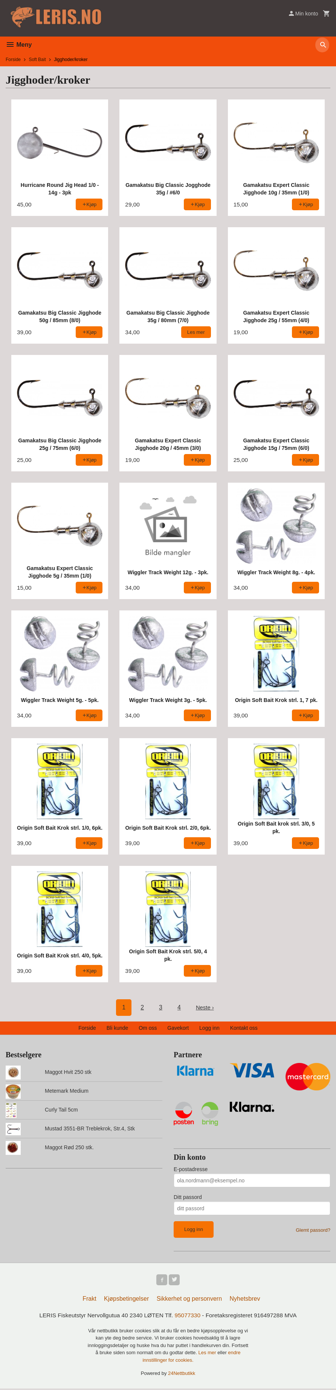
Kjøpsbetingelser (126, 1300)
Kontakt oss (244, 1028)
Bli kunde (117, 1028)
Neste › (205, 1007)
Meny (19, 44)
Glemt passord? (313, 1230)
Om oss (148, 1028)
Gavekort (178, 1028)
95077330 (188, 1316)
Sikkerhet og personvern (189, 1300)
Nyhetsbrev (245, 1300)
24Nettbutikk (181, 1375)
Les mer (208, 1354)
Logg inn (209, 1028)
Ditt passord (188, 1197)
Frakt (89, 1300)
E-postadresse (191, 1169)
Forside (13, 59)
